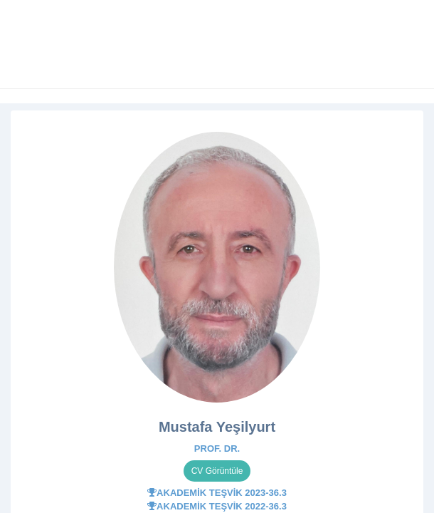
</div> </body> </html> (217, 256)
